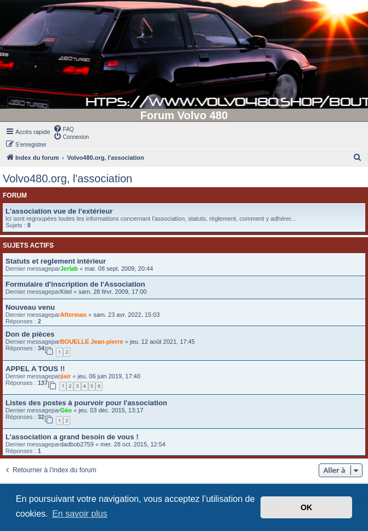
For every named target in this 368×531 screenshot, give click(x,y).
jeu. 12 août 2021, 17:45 (162, 341)
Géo (66, 410)
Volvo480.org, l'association (67, 178)
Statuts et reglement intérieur (55, 261)
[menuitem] (63, 128)
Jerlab (69, 268)
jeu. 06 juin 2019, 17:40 (108, 376)
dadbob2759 (77, 444)
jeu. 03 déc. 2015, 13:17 (110, 410)
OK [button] (307, 507)
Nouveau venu (30, 307)
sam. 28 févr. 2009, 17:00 (112, 291)
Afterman (73, 314)
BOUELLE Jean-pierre (91, 341)
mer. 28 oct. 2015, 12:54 (133, 444)
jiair (65, 376)
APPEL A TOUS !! (35, 369)
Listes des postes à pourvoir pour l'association (86, 403)
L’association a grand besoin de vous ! (72, 437)
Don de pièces (29, 334)
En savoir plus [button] (79, 513)
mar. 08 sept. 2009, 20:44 (118, 268)
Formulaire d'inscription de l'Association (75, 284)
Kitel (66, 291)
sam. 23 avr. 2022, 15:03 (126, 314)
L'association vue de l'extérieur (58, 211)
